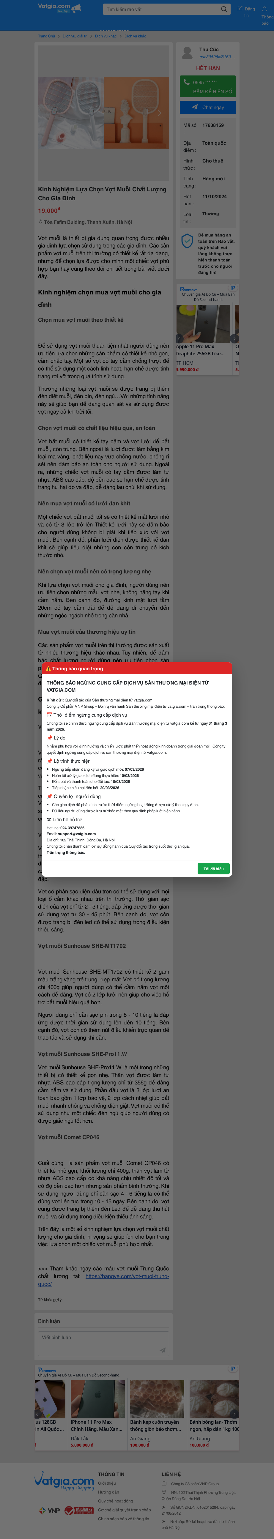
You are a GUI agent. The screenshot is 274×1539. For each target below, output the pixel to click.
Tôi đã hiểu (214, 868)
